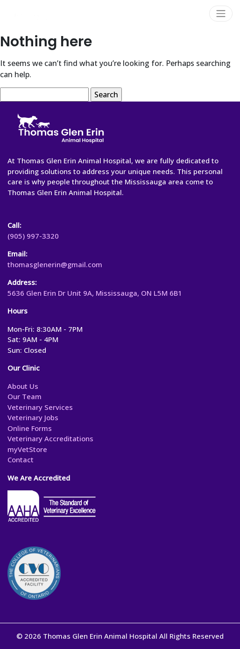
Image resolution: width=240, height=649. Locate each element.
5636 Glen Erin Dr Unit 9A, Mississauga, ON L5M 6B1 (94, 293)
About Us (22, 386)
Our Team (24, 396)
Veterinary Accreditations (50, 438)
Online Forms (29, 428)
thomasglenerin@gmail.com (54, 264)
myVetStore (27, 449)
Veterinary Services (40, 407)
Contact (20, 459)
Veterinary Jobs (32, 417)
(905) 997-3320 (33, 236)
